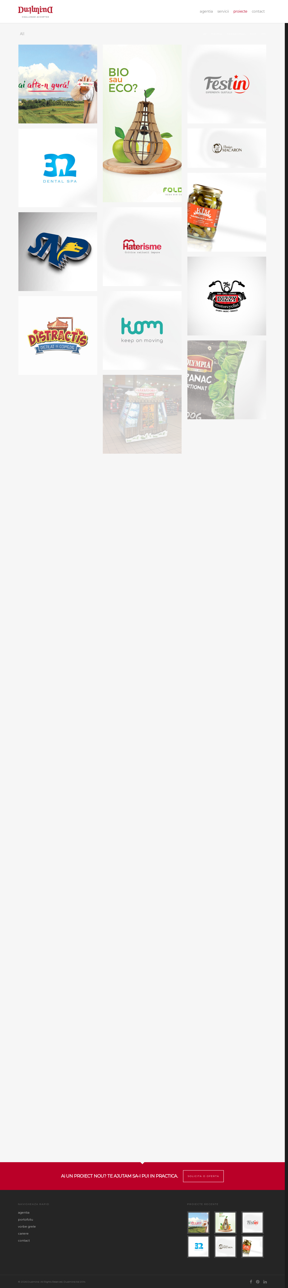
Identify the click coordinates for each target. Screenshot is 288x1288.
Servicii (223, 11)
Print (253, 33)
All (204, 33)
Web (263, 33)
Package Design (236, 33)
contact (258, 11)
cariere (23, 1233)
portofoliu (25, 1219)
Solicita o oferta (203, 1176)
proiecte (240, 11)
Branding (216, 33)
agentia (206, 11)
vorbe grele (27, 1226)
